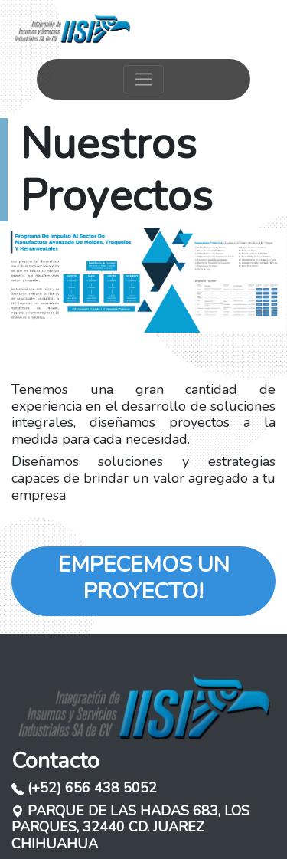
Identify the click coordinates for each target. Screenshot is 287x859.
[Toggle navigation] (143, 79)
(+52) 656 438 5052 (84, 788)
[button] (21, 280)
